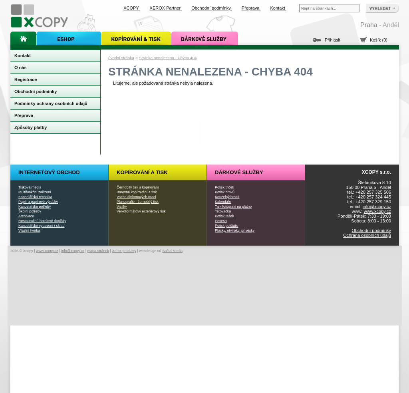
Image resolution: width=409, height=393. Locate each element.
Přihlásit (332, 40)
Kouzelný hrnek (227, 197)
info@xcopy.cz (377, 206)
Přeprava (251, 8)
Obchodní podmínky (371, 230)
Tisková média (29, 187)
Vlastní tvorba (29, 230)
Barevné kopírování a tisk (137, 192)
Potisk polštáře (226, 226)
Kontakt (278, 8)
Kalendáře (223, 202)
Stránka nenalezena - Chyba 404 (168, 58)
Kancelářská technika (35, 197)
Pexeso (221, 221)
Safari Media (172, 251)
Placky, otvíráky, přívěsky (234, 230)
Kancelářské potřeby (34, 206)
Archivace (26, 216)
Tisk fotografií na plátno (233, 206)
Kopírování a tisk (142, 172)
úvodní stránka (121, 58)
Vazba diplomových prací (136, 197)
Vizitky (122, 206)
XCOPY (131, 8)
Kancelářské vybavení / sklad (41, 226)
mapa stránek (98, 251)
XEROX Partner (166, 8)
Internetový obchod (49, 172)
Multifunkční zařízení (34, 192)
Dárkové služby (239, 172)
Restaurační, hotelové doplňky (42, 221)
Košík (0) (378, 40)
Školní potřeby (29, 211)
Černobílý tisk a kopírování (138, 187)
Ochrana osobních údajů (367, 235)
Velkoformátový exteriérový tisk (141, 211)
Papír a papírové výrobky (38, 202)
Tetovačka (223, 211)
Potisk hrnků (224, 192)
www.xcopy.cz (377, 211)
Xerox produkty (124, 251)
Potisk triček (224, 187)
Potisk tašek (224, 216)
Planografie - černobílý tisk (138, 202)
